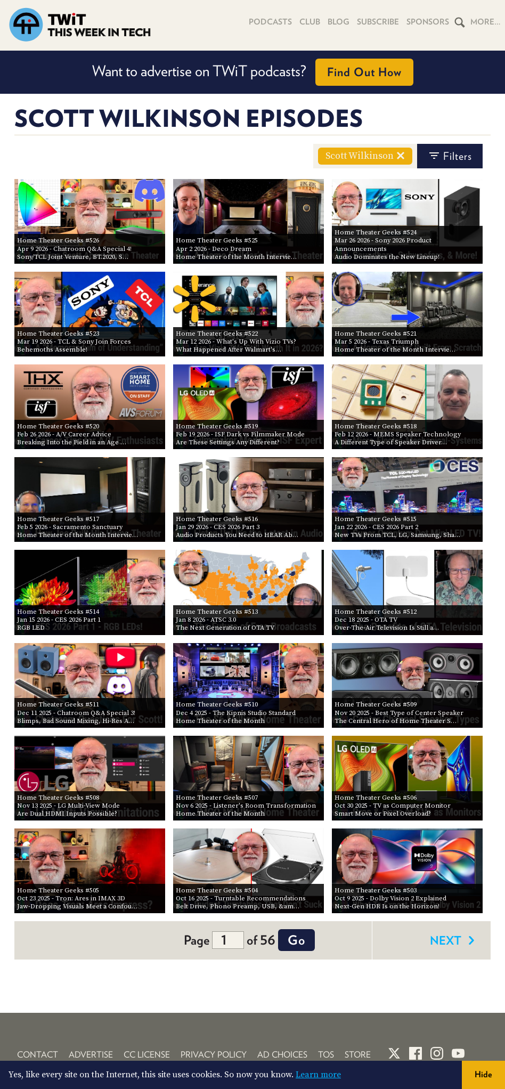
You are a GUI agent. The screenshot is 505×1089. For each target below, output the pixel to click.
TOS (326, 1055)
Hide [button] (483, 1074)
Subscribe (378, 22)
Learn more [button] (318, 1074)
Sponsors (427, 22)
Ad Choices (282, 1055)
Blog (338, 22)
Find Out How (364, 72)
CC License (147, 1055)
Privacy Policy (214, 1055)
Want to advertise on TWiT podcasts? (252, 72)
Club (309, 22)
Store (358, 1055)
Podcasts (270, 22)
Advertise (91, 1055)
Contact (37, 1055)
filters (450, 156)
